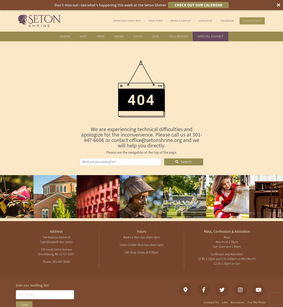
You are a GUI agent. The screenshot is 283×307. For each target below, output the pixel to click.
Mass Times (155, 20)
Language (205, 20)
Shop (138, 36)
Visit (83, 36)
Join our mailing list (32, 285)
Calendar (227, 20)
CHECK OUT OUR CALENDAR (198, 5)
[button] (141, 5)
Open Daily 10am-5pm (127, 20)
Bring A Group (181, 20)
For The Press (257, 302)
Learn (65, 36)
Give (155, 36)
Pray (101, 36)
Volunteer (178, 36)
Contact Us (211, 302)
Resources (237, 302)
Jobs (225, 302)
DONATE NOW (252, 20)
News (119, 36)
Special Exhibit (210, 36)
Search (183, 162)
